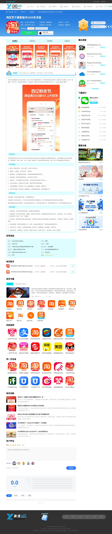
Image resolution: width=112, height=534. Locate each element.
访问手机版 (96, 1)
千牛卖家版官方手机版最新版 (23, 382)
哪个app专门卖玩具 (42, 28)
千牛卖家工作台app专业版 (35, 382)
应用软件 (53, 7)
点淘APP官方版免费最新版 (12, 334)
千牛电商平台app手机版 (12, 382)
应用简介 (15, 41)
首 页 (30, 7)
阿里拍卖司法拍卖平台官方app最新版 (58, 368)
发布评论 (71, 468)
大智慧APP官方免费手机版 (46, 334)
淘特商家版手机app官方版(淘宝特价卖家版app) (58, 382)
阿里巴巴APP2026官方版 (58, 334)
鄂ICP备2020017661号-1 (49, 530)
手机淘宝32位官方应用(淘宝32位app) (35, 368)
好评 (16, 495)
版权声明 (53, 526)
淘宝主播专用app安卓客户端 (47, 382)
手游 (73, 517)
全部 (9, 495)
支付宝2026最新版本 (24, 334)
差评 (30, 495)
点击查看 (50, 246)
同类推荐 (49, 41)
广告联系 (48, 526)
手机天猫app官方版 (69, 348)
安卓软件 (23, 12)
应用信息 (32, 41)
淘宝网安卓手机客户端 (12, 368)
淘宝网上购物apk (23, 368)
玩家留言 (67, 41)
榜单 (101, 517)
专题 (94, 517)
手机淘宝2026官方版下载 (35, 334)
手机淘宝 (31, 28)
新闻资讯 (76, 7)
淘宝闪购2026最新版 (70, 334)
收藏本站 (103, 1)
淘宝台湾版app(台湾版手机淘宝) (69, 382)
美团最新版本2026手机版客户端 (58, 348)
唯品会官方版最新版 (23, 348)
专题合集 (88, 7)
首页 (15, 12)
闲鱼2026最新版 (47, 348)
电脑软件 (64, 7)
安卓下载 (28, 33)
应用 (80, 517)
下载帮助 (58, 526)
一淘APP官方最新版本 (12, 348)
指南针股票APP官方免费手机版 (35, 348)
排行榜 (99, 6)
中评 (23, 495)
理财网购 (31, 12)
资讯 (87, 517)
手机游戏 (41, 6)
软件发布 (63, 526)
